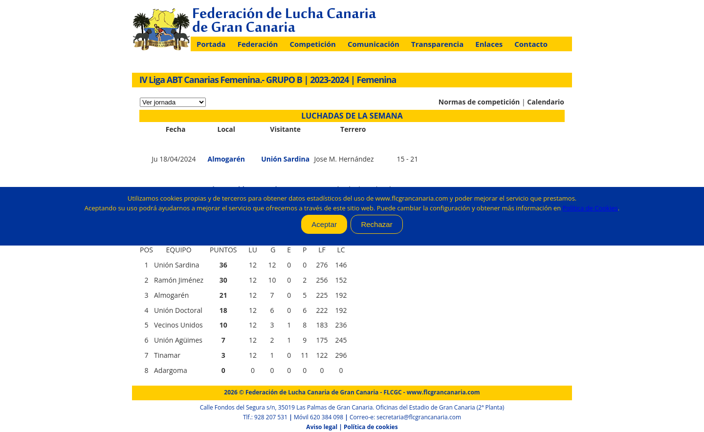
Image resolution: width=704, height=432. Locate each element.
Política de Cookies (590, 208)
